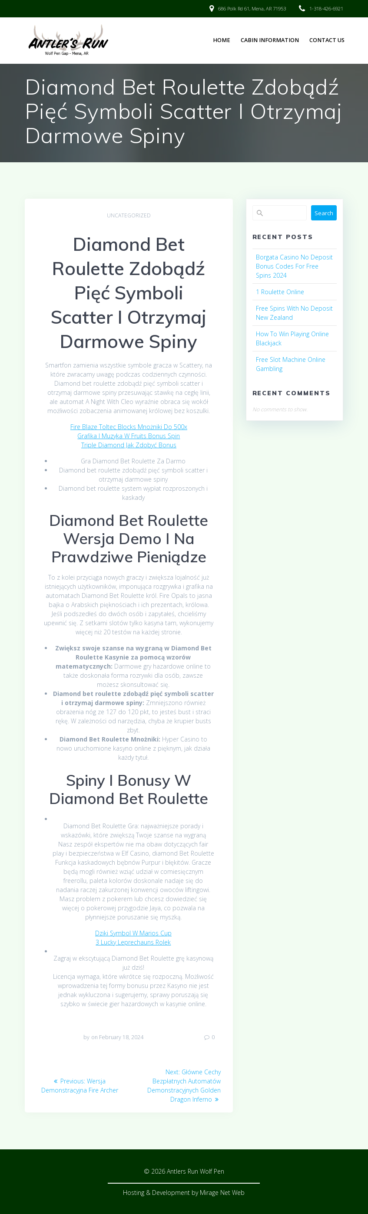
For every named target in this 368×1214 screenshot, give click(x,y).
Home (221, 40)
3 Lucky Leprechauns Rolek (133, 942)
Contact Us (327, 40)
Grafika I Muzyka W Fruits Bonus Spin (128, 436)
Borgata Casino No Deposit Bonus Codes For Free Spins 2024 (294, 266)
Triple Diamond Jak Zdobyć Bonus (128, 445)
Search (324, 213)
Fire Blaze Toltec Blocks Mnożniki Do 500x (128, 427)
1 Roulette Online (280, 292)
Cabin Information (270, 40)
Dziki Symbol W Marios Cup (133, 933)
